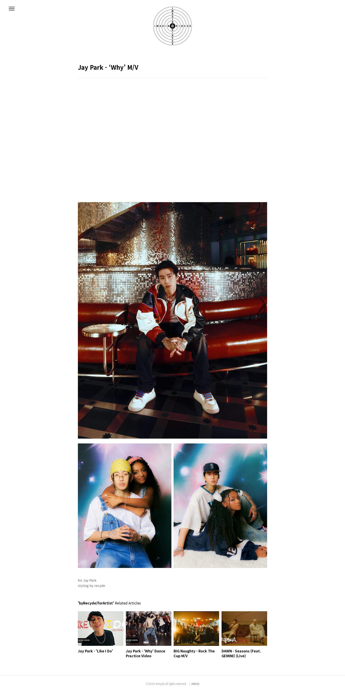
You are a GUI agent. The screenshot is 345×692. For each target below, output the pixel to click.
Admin (195, 683)
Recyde (160, 683)
